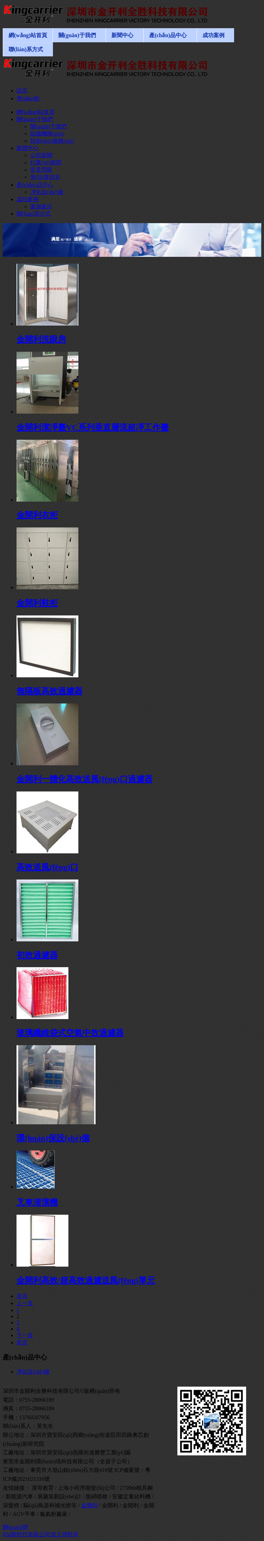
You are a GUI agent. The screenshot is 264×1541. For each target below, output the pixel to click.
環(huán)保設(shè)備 (53, 1138)
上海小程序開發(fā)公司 (86, 1488)
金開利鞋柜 (37, 603)
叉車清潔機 (37, 1202)
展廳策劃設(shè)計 (59, 1496)
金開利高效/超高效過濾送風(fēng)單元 (85, 1280)
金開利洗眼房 (41, 339)
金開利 (89, 1505)
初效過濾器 (37, 955)
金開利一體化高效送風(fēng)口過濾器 (84, 779)
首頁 (22, 1296)
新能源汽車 (19, 1496)
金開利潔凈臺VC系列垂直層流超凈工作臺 (92, 427)
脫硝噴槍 (97, 1496)
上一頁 (24, 1303)
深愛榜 (11, 1505)
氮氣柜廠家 (53, 1514)
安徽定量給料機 (131, 1496)
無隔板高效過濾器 (49, 691)
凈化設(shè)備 (33, 1372)
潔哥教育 (43, 1488)
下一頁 (24, 1335)
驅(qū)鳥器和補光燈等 (50, 1505)
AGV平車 (23, 1514)
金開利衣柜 (37, 515)
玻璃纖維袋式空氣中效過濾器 (70, 1032)
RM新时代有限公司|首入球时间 (40, 1534)
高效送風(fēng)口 (47, 867)
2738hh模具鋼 (136, 1488)
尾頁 (22, 1342)
